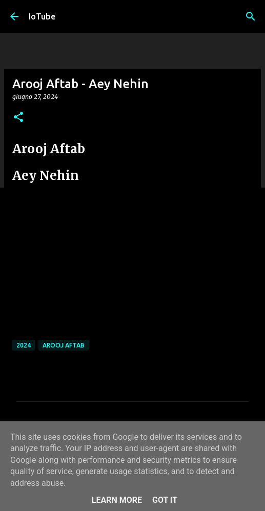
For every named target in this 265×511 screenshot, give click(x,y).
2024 (23, 345)
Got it (164, 500)
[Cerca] (250, 16)
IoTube (42, 16)
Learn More (117, 500)
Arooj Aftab (64, 345)
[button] (18, 118)
